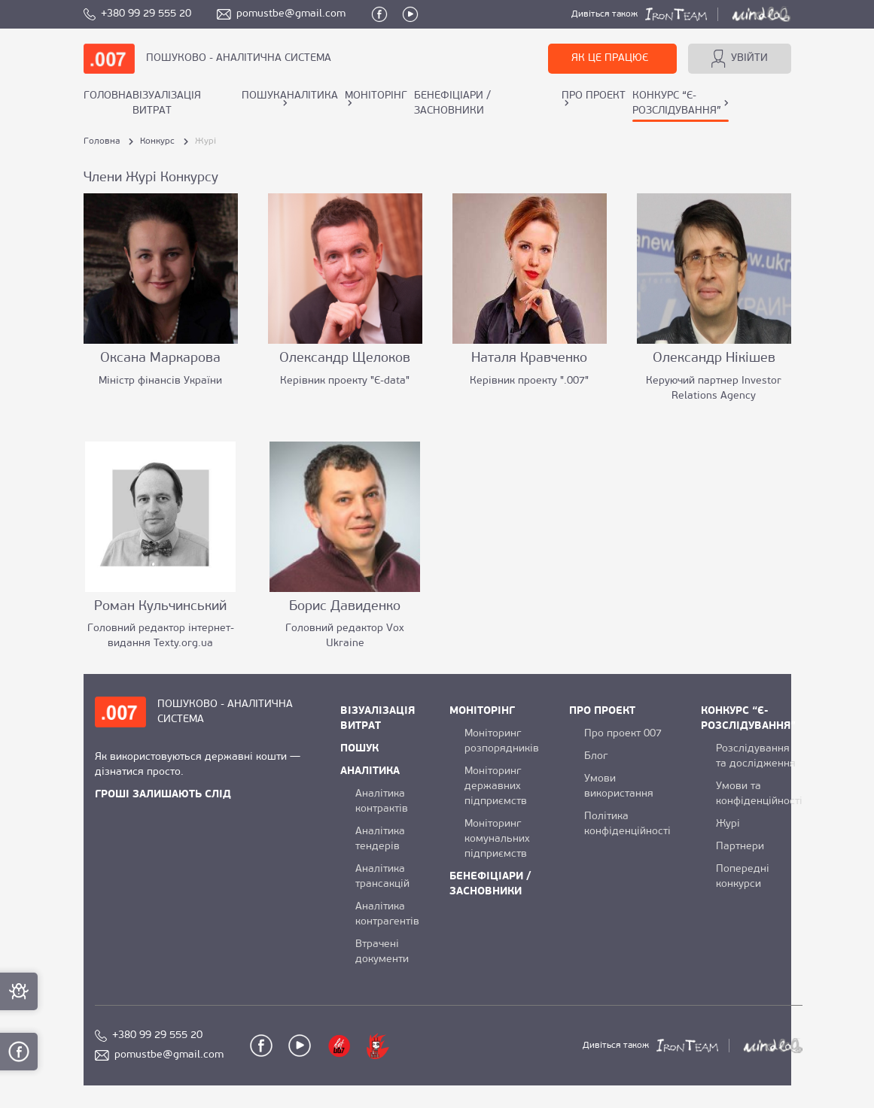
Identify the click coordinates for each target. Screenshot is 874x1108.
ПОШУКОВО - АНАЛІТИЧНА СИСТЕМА (238, 58)
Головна (108, 96)
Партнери (740, 846)
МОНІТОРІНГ (376, 96)
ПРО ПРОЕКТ (594, 96)
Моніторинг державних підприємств (495, 786)
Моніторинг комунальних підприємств (497, 839)
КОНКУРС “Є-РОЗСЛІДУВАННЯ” (676, 103)
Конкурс (157, 141)
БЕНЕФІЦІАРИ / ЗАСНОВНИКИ (452, 103)
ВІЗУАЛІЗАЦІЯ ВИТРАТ (166, 103)
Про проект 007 (623, 733)
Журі (728, 824)
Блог (596, 756)
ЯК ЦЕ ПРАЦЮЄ (609, 58)
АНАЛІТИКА (309, 96)
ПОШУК (261, 96)
